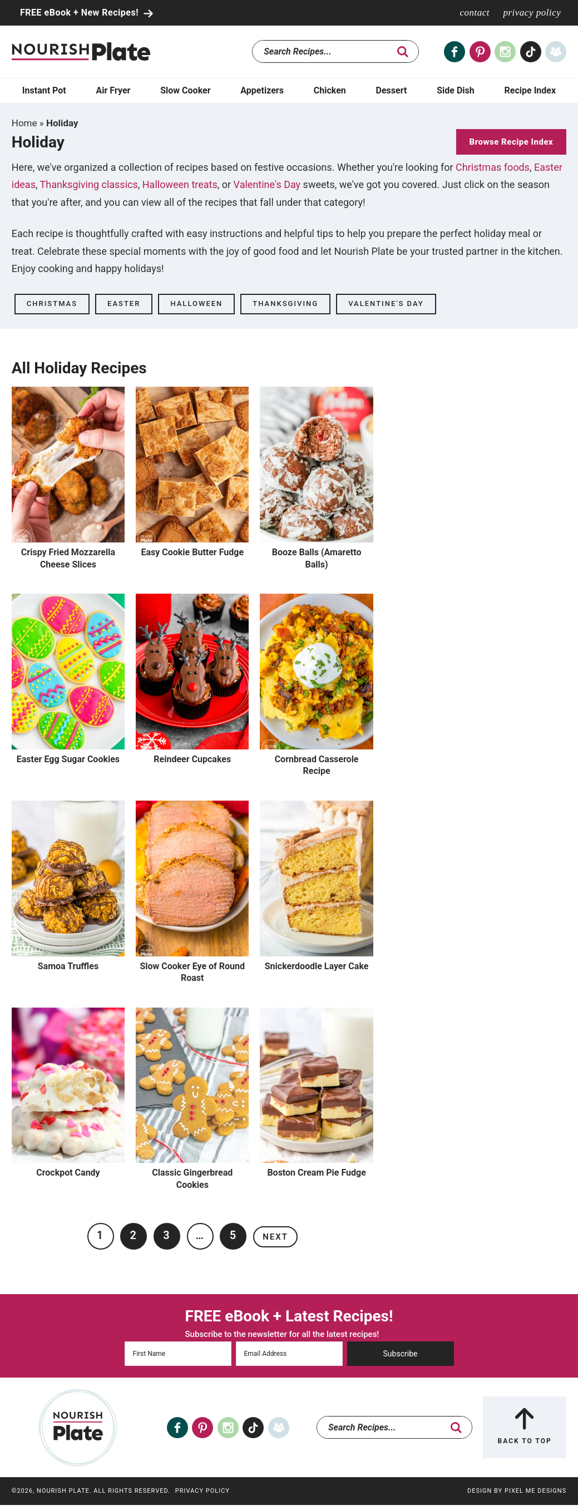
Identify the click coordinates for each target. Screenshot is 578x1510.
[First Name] (178, 1353)
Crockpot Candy (68, 1172)
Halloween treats (180, 184)
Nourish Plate (81, 52)
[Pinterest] (480, 51)
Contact (475, 12)
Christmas (52, 303)
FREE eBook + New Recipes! (80, 12)
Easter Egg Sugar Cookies (68, 759)
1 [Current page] (100, 1235)
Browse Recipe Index (512, 142)
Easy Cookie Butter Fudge (192, 552)
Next (275, 1237)
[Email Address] (289, 1353)
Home (24, 123)
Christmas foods (493, 167)
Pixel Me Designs (535, 1490)
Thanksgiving (285, 303)
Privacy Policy (532, 12)
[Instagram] (505, 51)
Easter (123, 303)
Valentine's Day (267, 184)
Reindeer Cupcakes (192, 759)
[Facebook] (454, 51)
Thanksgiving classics (89, 184)
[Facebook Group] (555, 51)
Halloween (196, 303)
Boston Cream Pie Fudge (316, 1172)
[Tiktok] (530, 51)
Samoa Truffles (68, 966)
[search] (402, 51)
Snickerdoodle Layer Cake (317, 966)
